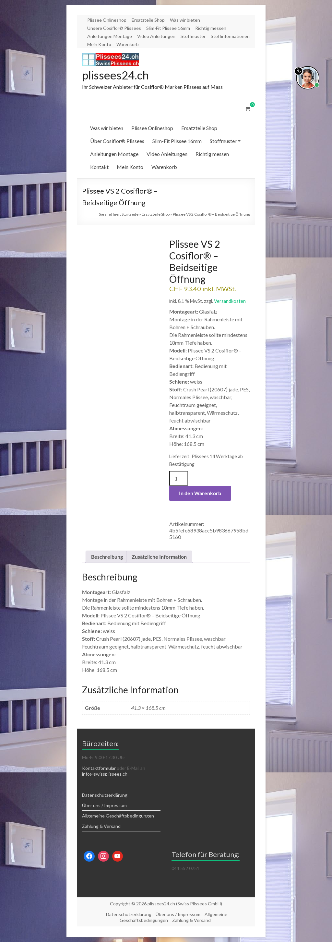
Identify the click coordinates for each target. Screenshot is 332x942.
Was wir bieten (185, 20)
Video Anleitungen (156, 36)
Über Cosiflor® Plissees (117, 141)
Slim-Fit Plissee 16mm (168, 28)
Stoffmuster (193, 36)
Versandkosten (230, 301)
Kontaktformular (99, 768)
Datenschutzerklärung (104, 795)
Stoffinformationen (230, 36)
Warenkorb (127, 44)
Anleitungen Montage (109, 36)
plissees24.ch (116, 75)
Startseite (130, 214)
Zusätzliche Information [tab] (159, 557)
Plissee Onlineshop (106, 20)
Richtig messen (210, 28)
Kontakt (99, 167)
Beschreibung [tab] (107, 557)
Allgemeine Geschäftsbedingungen (118, 816)
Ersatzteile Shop (148, 20)
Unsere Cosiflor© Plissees (114, 28)
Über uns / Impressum (104, 805)
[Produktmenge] (178, 478)
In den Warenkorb (200, 493)
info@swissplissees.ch (104, 774)
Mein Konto (99, 44)
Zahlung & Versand (101, 826)
